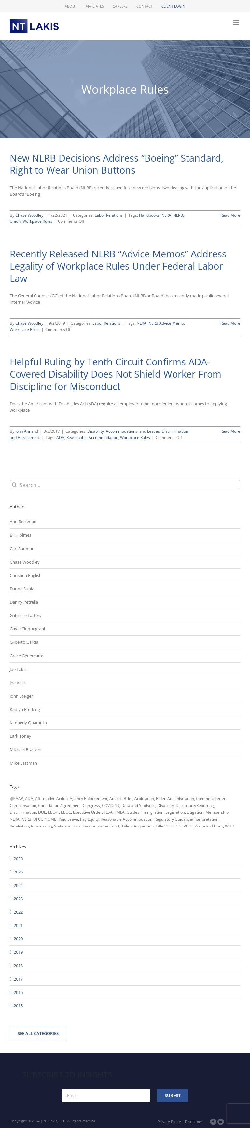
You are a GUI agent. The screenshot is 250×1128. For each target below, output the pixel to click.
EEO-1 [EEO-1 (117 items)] (53, 812)
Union (15, 221)
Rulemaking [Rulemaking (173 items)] (41, 826)
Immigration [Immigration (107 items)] (152, 812)
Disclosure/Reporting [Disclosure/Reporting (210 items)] (195, 805)
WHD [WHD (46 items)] (229, 826)
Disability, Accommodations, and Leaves (123, 431)
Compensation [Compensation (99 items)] (23, 805)
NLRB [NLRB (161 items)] (26, 819)
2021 (18, 925)
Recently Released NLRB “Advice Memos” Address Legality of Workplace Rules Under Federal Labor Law (118, 266)
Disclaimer (193, 1121)
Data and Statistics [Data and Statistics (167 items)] (138, 805)
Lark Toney (20, 736)
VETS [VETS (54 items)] (188, 826)
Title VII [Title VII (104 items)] (162, 826)
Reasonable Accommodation (92, 437)
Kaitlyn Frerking (25, 709)
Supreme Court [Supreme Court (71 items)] (105, 826)
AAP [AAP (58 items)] (19, 798)
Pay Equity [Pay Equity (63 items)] (89, 819)
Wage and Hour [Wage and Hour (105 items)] (209, 826)
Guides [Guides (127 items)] (133, 812)
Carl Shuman (22, 548)
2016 (18, 992)
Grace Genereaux (26, 655)
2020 (18, 939)
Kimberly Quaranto (28, 723)
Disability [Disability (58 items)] (165, 805)
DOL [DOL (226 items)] (42, 812)
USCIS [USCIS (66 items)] (176, 826)
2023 (18, 899)
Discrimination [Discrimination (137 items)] (23, 812)
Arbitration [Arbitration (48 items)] (144, 798)
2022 (18, 912)
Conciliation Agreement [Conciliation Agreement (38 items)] (59, 805)
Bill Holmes (20, 535)
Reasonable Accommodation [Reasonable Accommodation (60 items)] (126, 819)
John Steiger (21, 696)
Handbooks (149, 215)
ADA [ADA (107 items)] (29, 798)
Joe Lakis (18, 669)
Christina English (26, 575)
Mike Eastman (23, 763)
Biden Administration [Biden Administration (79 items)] (175, 798)
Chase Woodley (29, 215)
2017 (18, 979)
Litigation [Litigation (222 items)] (195, 812)
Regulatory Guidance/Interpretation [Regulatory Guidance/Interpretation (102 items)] (186, 819)
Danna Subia (22, 589)
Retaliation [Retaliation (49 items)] (19, 826)
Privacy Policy (169, 1121)
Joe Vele (17, 683)
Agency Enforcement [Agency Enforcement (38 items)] (88, 798)
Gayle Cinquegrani (27, 629)
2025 (18, 872)
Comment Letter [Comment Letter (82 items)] (211, 798)
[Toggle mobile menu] (236, 22)
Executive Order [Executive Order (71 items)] (87, 812)
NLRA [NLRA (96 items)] (15, 819)
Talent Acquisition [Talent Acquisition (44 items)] (137, 826)
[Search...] (125, 484)
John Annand (26, 431)
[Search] (14, 484)
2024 (18, 885)
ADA (60, 437)
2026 (18, 858)
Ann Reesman (23, 522)
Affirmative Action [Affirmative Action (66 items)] (51, 798)
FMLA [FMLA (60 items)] (120, 812)
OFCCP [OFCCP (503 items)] (39, 819)
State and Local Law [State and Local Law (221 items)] (72, 826)
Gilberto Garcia (24, 642)
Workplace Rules (37, 221)
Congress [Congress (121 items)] (91, 805)
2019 (18, 952)
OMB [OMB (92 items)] (52, 819)
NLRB (178, 215)
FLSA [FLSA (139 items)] (108, 812)
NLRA (166, 215)
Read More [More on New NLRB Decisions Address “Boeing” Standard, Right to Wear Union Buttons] (230, 215)
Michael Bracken (25, 749)
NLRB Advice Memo (166, 323)
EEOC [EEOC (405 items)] (66, 812)
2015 (18, 1006)
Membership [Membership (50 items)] (217, 812)
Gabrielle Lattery (26, 615)
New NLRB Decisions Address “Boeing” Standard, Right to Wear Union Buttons (117, 163)
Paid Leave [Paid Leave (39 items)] (68, 819)
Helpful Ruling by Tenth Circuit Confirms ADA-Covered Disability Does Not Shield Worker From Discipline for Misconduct (115, 374)
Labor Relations (109, 215)
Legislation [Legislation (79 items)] (175, 812)
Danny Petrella (24, 602)
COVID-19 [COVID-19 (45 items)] (110, 805)
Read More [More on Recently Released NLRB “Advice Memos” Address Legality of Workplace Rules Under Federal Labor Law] (230, 323)
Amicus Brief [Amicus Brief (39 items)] (120, 798)
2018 (18, 965)
